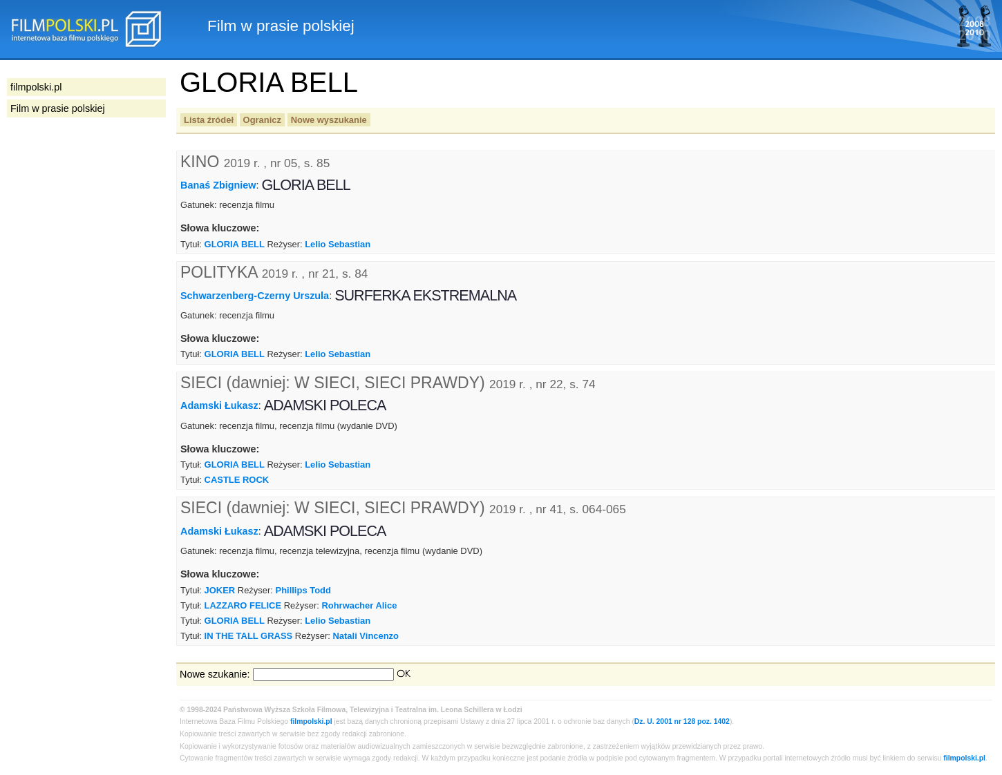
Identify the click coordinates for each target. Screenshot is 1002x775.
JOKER (220, 590)
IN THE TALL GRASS (249, 636)
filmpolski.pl (311, 721)
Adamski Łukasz (219, 405)
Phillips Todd (303, 590)
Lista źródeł (209, 120)
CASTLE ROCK (237, 480)
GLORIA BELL (235, 244)
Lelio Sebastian (337, 244)
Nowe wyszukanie (329, 120)
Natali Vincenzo (366, 636)
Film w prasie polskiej (57, 108)
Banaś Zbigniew (218, 185)
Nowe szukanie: (215, 674)
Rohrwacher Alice (359, 605)
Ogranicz (262, 120)
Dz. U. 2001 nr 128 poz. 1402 (682, 721)
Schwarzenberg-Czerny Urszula (254, 294)
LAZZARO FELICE (243, 605)
